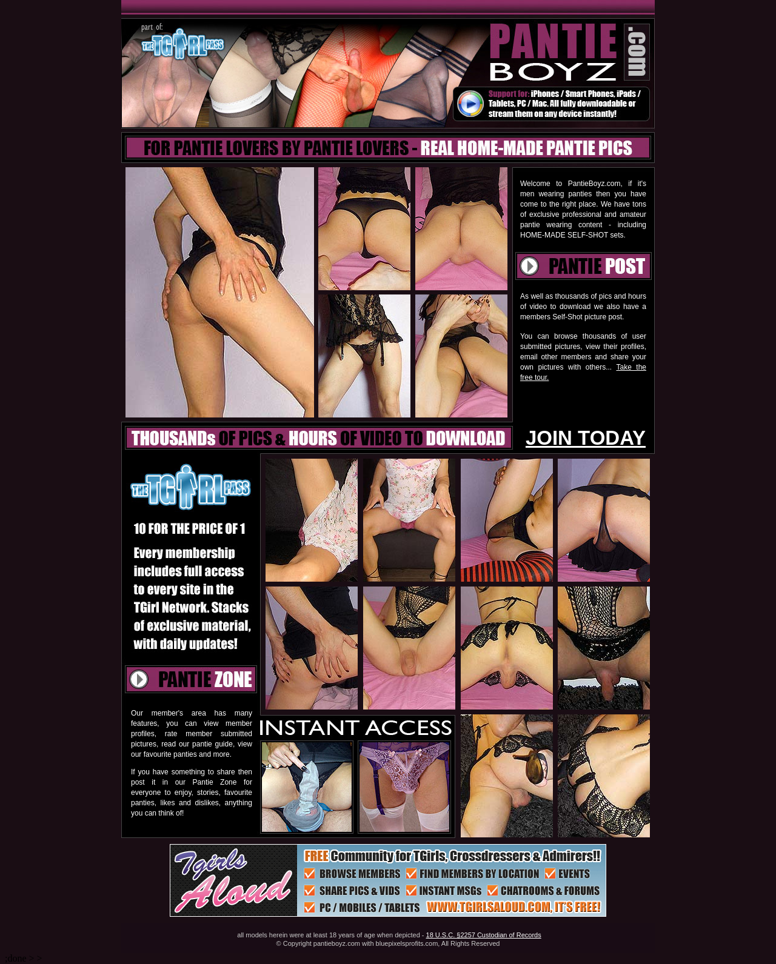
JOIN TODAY (586, 438)
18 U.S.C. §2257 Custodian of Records (483, 935)
